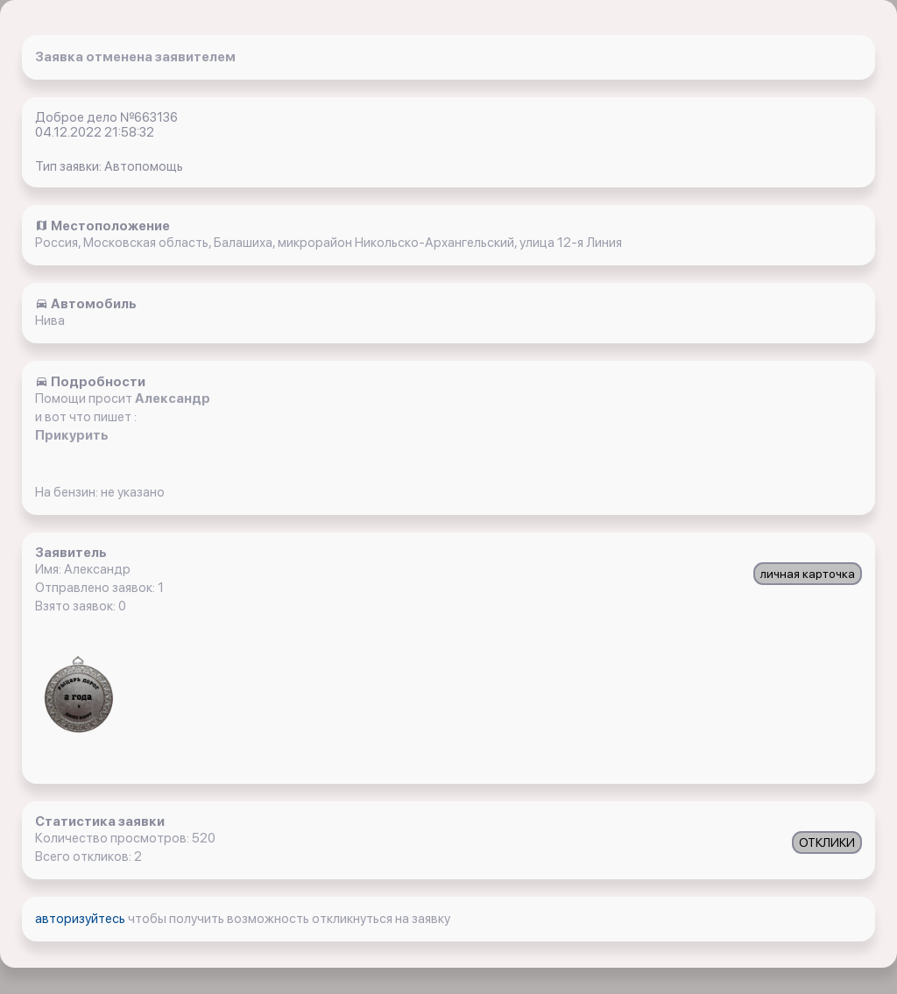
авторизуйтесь (81, 919)
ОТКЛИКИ (827, 842)
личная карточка (807, 574)
